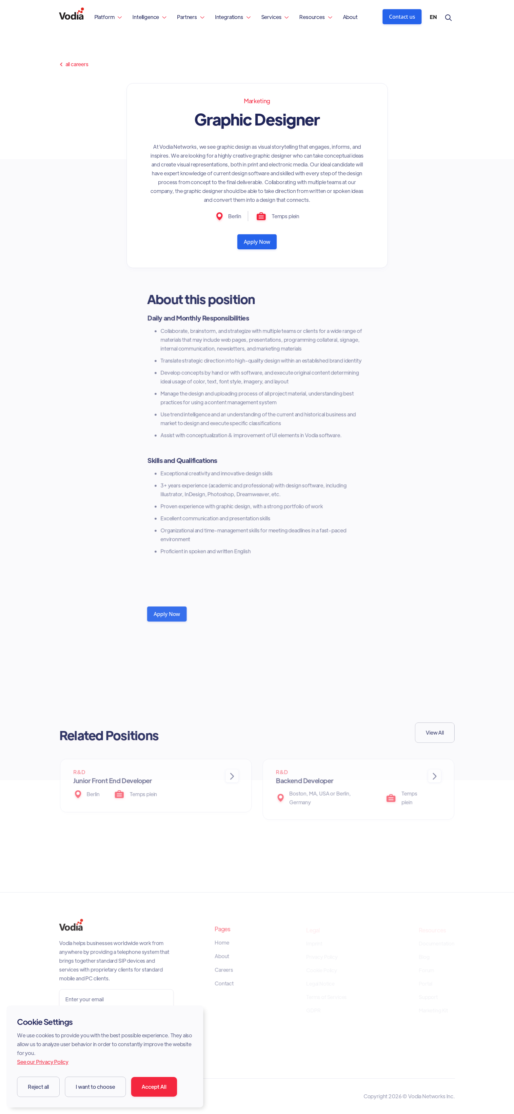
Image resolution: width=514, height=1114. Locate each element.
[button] (108, 16)
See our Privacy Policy (42, 1061)
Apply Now (257, 241)
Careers (224, 970)
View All (433, 732)
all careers (74, 64)
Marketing (257, 101)
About (350, 16)
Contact (224, 984)
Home (222, 943)
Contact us (402, 16)
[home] (71, 16)
